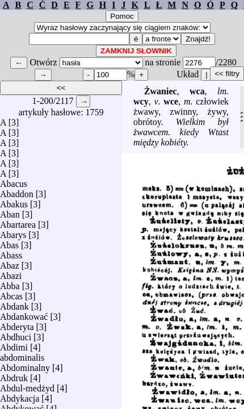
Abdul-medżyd (27, 385)
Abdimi (14, 344)
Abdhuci (15, 334)
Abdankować (24, 314)
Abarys (13, 232)
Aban (10, 211)
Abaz (9, 263)
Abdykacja (19, 395)
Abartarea (18, 222)
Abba (10, 283)
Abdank (14, 303)
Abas (9, 242)
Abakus (14, 201)
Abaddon (16, 191)
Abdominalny (25, 365)
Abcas (11, 293)
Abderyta (17, 324)
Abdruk (14, 375)
